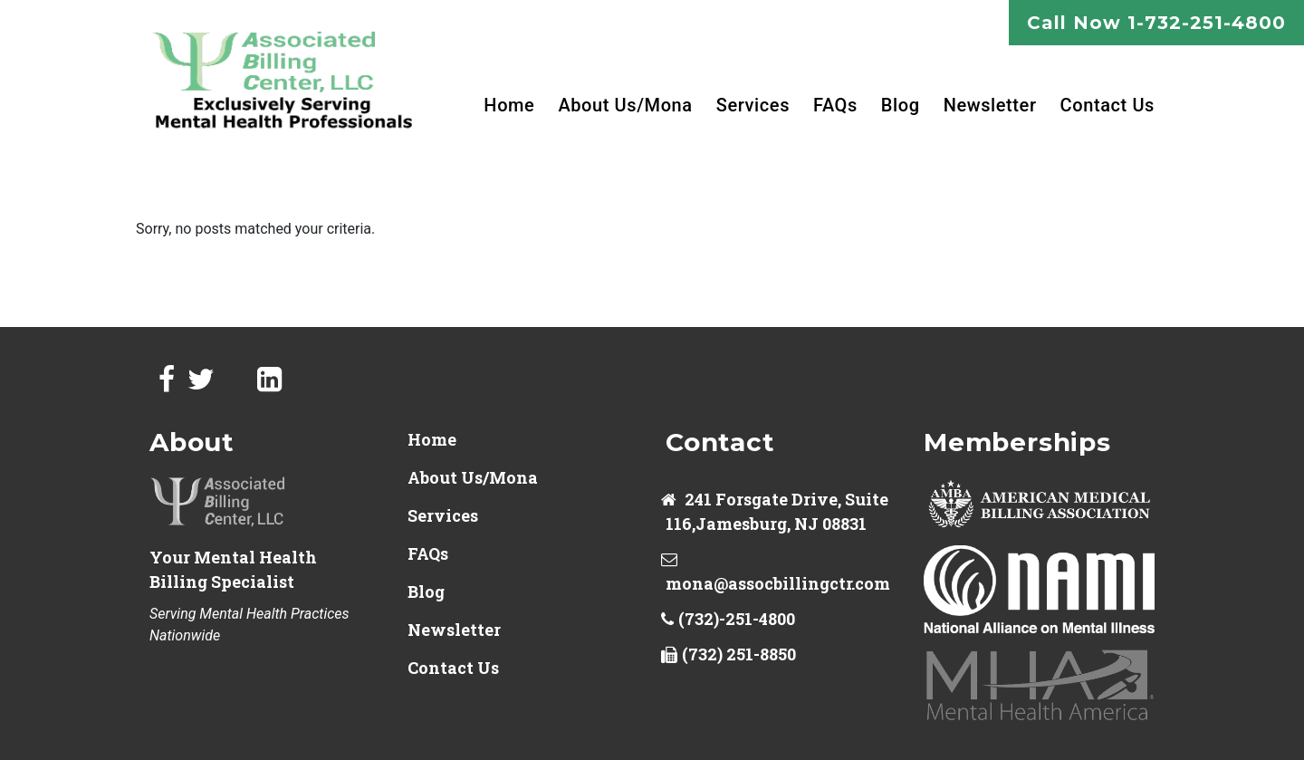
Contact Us (1107, 105)
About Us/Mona (625, 105)
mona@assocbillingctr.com (778, 583)
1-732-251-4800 (1206, 23)
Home (509, 105)
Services (753, 105)
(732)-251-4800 (736, 619)
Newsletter (990, 105)
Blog (900, 105)
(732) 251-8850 (739, 654)
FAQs (835, 105)
